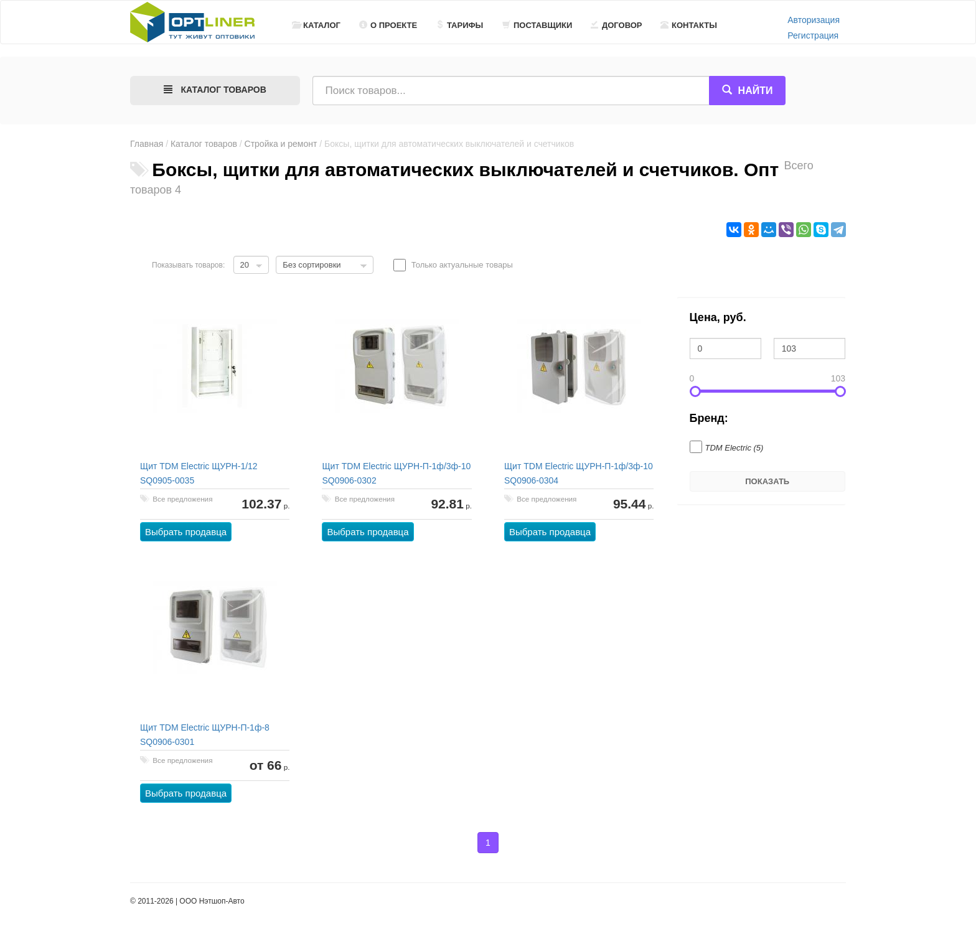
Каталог (316, 25)
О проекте (388, 25)
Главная (146, 144)
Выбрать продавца (186, 531)
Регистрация (812, 35)
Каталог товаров (204, 144)
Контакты (688, 25)
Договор (616, 25)
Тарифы (459, 25)
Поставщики (537, 25)
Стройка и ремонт (281, 144)
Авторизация (813, 20)
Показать (767, 481)
